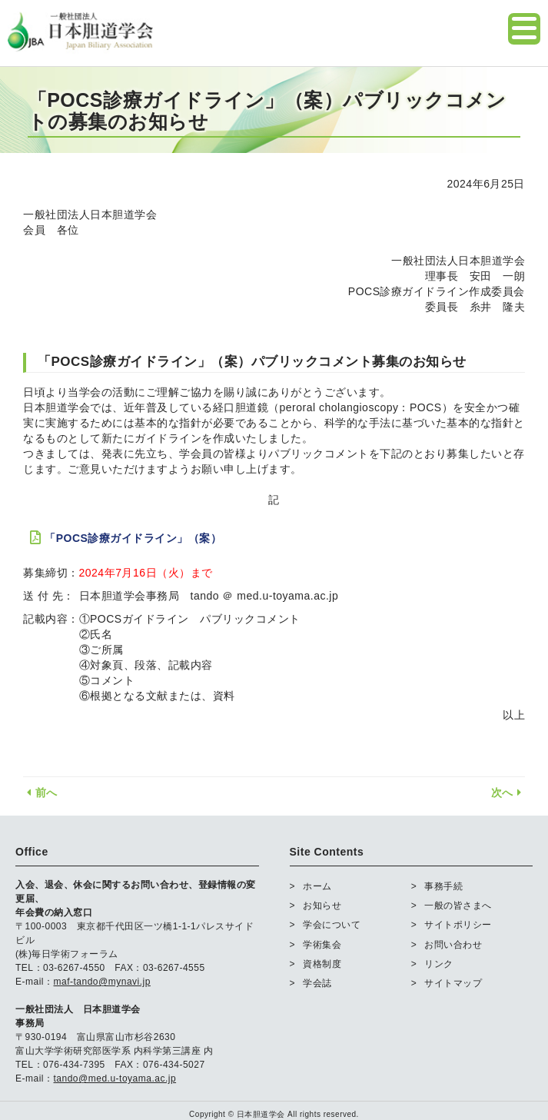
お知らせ (322, 905)
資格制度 (322, 964)
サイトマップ (453, 983)
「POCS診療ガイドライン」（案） (133, 538)
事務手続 (443, 886)
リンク (438, 964)
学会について (331, 924)
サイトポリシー (458, 924)
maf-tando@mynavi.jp (102, 981)
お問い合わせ (453, 944)
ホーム (317, 886)
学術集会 (322, 944)
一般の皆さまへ (458, 905)
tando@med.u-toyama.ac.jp (115, 1078)
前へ (40, 792)
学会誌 (317, 983)
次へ (508, 792)
